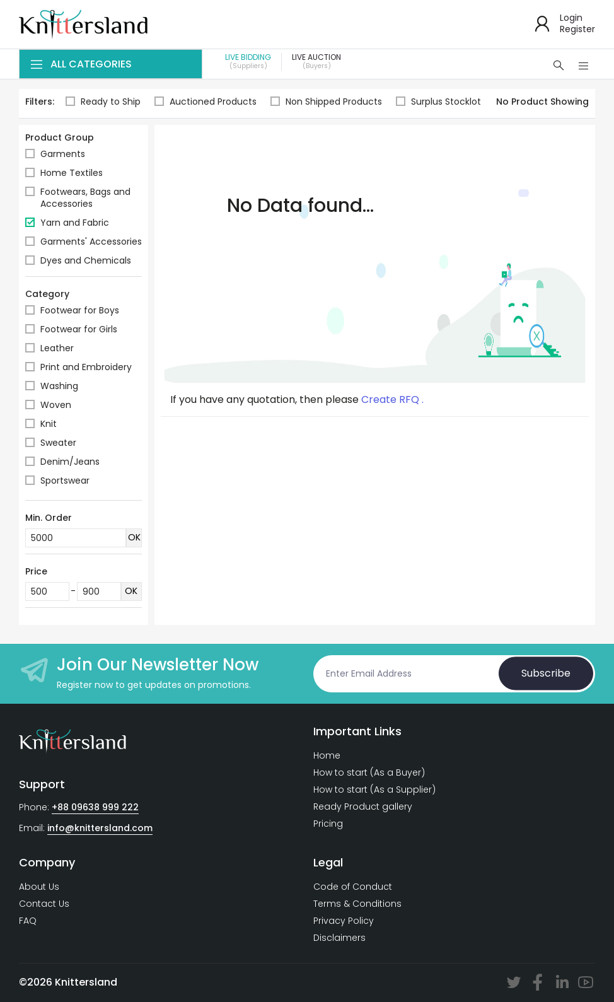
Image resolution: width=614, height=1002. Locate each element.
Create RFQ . (392, 400)
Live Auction (316, 62)
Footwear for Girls (78, 329)
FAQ (28, 920)
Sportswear (65, 480)
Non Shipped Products (326, 102)
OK (134, 537)
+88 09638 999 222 (95, 807)
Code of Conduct (352, 886)
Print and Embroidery (86, 367)
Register (577, 29)
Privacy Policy (343, 920)
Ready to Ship (103, 102)
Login (571, 17)
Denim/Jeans (70, 461)
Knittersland (86, 982)
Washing (59, 386)
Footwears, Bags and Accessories (85, 197)
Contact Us (44, 903)
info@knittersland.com (100, 828)
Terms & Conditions (357, 903)
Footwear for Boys (79, 310)
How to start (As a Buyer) (369, 772)
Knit (48, 423)
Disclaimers (339, 937)
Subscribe (546, 673)
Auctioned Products (205, 102)
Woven (55, 405)
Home (326, 755)
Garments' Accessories (91, 241)
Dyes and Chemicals (85, 260)
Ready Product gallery (362, 806)
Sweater (58, 442)
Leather (57, 348)
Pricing (328, 823)
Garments (62, 154)
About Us (39, 886)
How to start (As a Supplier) (374, 789)
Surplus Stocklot (438, 102)
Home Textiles (71, 172)
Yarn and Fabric (74, 222)
